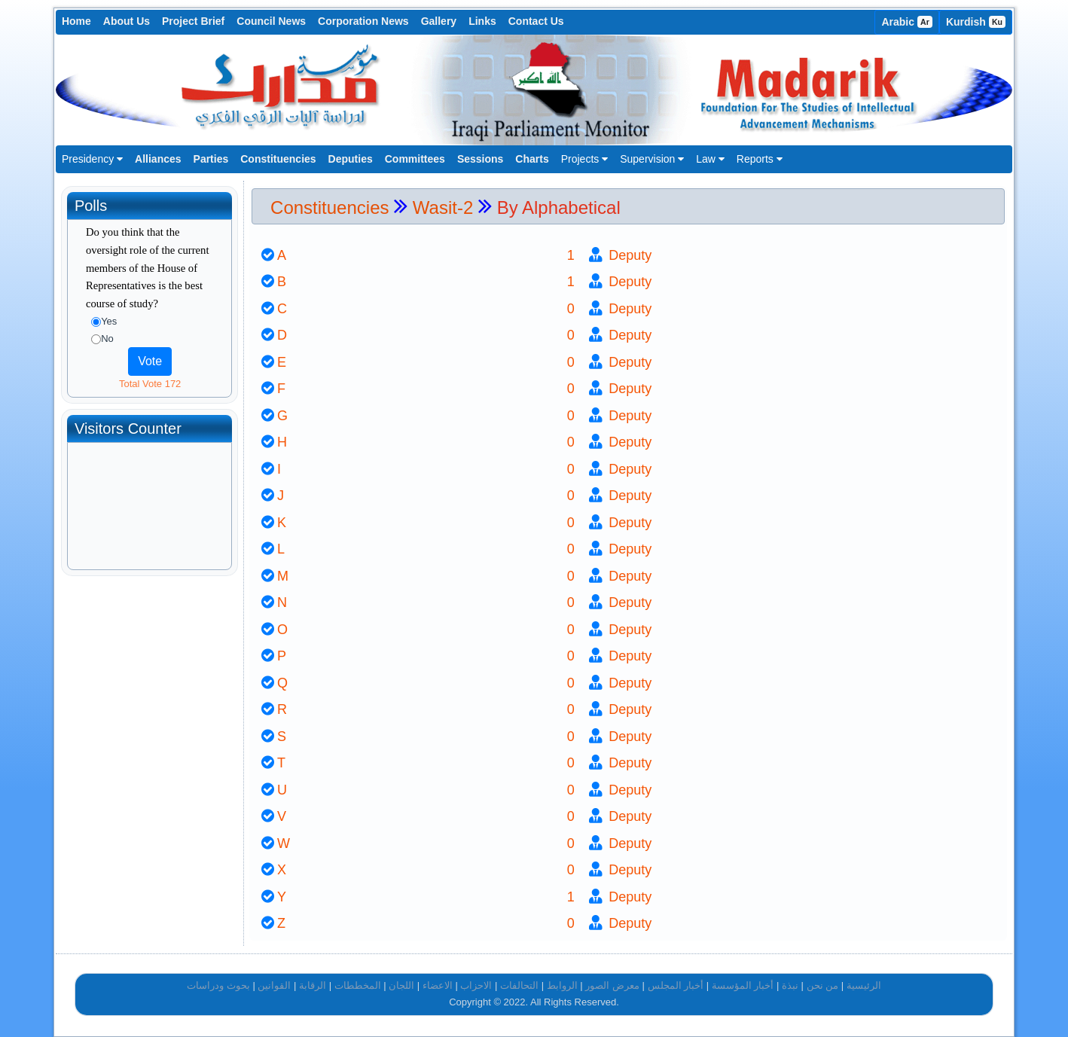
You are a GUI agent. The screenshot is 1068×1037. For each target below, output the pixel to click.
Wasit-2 (445, 207)
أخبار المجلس (676, 985)
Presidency (92, 159)
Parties (211, 159)
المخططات (357, 985)
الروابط (562, 985)
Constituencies (278, 159)
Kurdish (975, 22)
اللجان (401, 985)
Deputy (628, 255)
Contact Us (536, 21)
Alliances (158, 159)
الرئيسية (864, 985)
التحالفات (519, 985)
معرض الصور (612, 985)
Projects (584, 159)
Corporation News (363, 21)
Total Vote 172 (150, 383)
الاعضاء (438, 985)
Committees (415, 159)
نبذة (790, 985)
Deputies (350, 159)
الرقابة (312, 985)
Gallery (438, 21)
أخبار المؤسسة (743, 985)
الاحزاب (476, 985)
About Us (126, 21)
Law (710, 159)
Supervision (652, 159)
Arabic (906, 22)
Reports (760, 159)
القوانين (274, 985)
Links (482, 21)
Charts (531, 159)
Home (76, 21)
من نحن (823, 985)
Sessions (480, 159)
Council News (271, 21)
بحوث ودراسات (218, 985)
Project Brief (193, 21)
